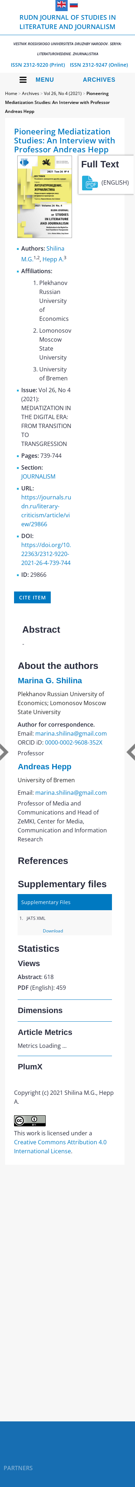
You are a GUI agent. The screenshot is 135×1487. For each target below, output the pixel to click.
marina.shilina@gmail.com (71, 733)
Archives (99, 80)
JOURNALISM (38, 476)
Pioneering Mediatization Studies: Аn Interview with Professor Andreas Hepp (57, 102)
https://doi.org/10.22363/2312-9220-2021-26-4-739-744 (46, 554)
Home (11, 93)
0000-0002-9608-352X (73, 742)
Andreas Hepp (44, 766)
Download (53, 931)
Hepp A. (53, 259)
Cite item (32, 597)
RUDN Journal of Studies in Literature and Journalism (67, 34)
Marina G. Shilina (50, 680)
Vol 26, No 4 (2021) (63, 93)
